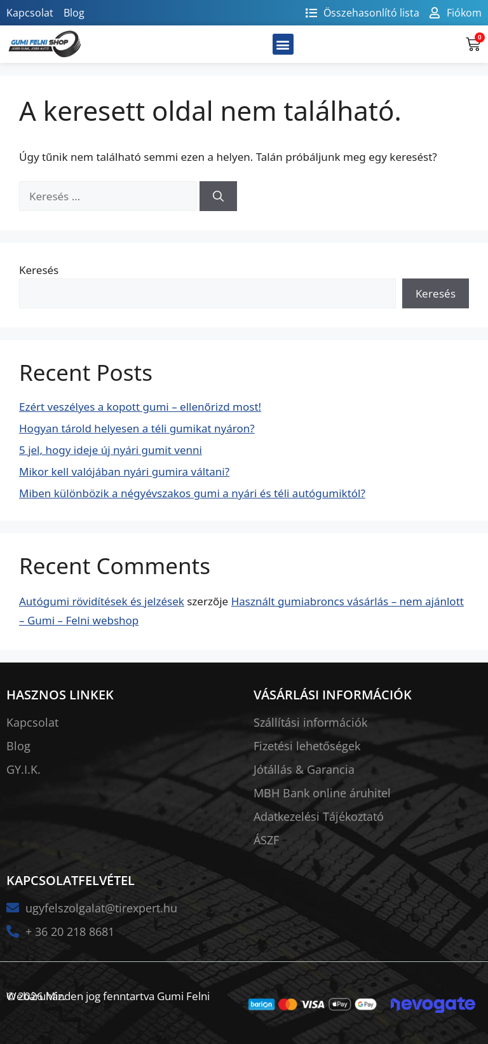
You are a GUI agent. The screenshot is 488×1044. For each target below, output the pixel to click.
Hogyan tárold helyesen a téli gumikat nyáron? (137, 428)
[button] (283, 44)
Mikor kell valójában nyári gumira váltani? (124, 471)
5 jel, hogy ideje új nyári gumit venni (110, 450)
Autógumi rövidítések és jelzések (101, 601)
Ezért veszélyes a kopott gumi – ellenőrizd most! (140, 406)
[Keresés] (218, 196)
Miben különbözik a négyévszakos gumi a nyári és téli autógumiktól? (192, 493)
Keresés (38, 270)
